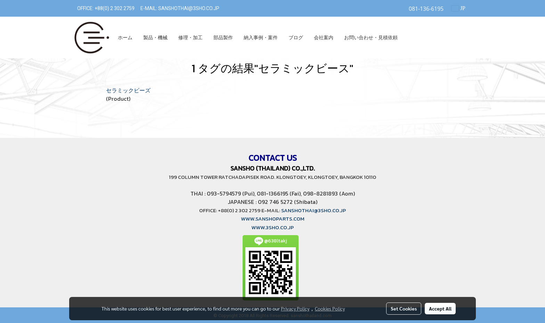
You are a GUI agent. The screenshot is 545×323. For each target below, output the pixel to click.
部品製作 (223, 37)
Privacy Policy (295, 308)
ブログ (295, 37)
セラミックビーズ (128, 90)
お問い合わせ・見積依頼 (371, 37)
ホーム (125, 37)
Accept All (440, 308)
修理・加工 (190, 37)
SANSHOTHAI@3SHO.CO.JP (188, 8)
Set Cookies (404, 308)
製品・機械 (155, 37)
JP (458, 8)
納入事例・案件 (261, 37)
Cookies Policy (330, 308)
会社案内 (323, 37)
